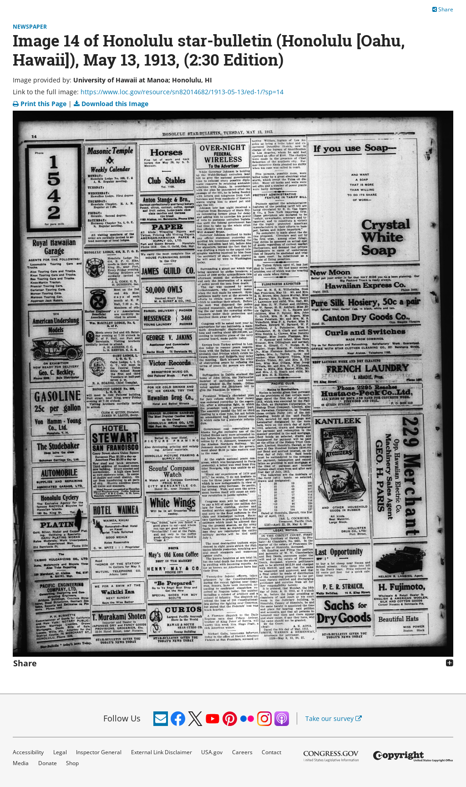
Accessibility (28, 752)
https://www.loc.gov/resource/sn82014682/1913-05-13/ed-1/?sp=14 (182, 91)
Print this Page (40, 103)
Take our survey (333, 718)
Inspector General (99, 752)
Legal (60, 752)
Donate (47, 763)
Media (21, 763)
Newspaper (30, 27)
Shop (72, 763)
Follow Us (122, 718)
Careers (242, 752)
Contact (271, 752)
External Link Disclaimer (161, 752)
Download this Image (111, 103)
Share (442, 9)
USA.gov (212, 752)
